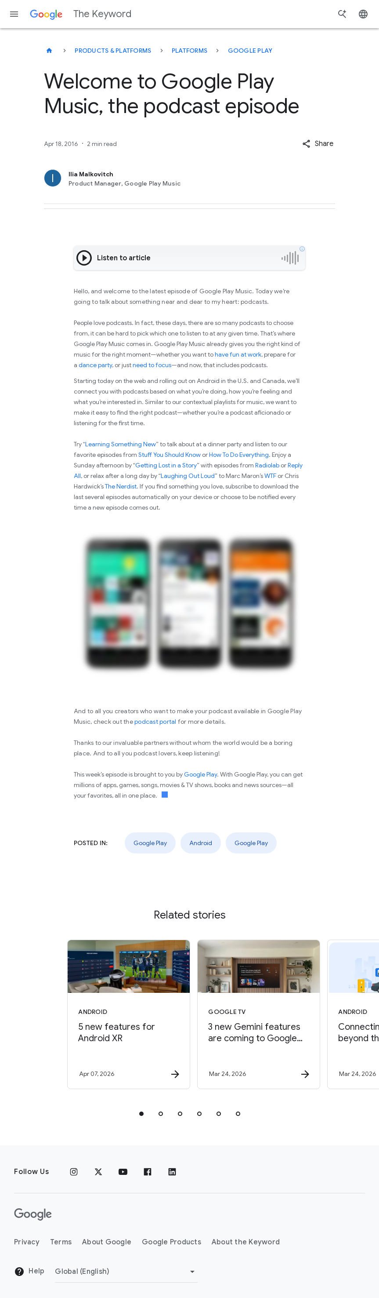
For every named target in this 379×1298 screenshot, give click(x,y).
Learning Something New (120, 444)
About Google (106, 1242)
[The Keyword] (49, 50)
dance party (95, 365)
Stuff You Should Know (169, 455)
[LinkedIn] (172, 1171)
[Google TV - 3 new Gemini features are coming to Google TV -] (254, 1014)
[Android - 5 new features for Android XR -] (124, 1014)
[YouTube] (123, 1171)
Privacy (27, 1242)
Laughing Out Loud (188, 476)
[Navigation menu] (14, 14)
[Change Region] (126, 1271)
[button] (317, 143)
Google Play (250, 51)
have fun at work (238, 354)
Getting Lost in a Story (166, 465)
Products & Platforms (113, 51)
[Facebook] (147, 1171)
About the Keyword (246, 1242)
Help (29, 1271)
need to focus (152, 365)
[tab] (141, 1113)
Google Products (171, 1242)
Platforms (189, 51)
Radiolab (267, 465)
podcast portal (155, 722)
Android (200, 843)
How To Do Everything (239, 455)
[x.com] (98, 1171)
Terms (61, 1242)
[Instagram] (73, 1171)
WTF (270, 476)
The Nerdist (121, 486)
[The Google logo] (33, 1214)
